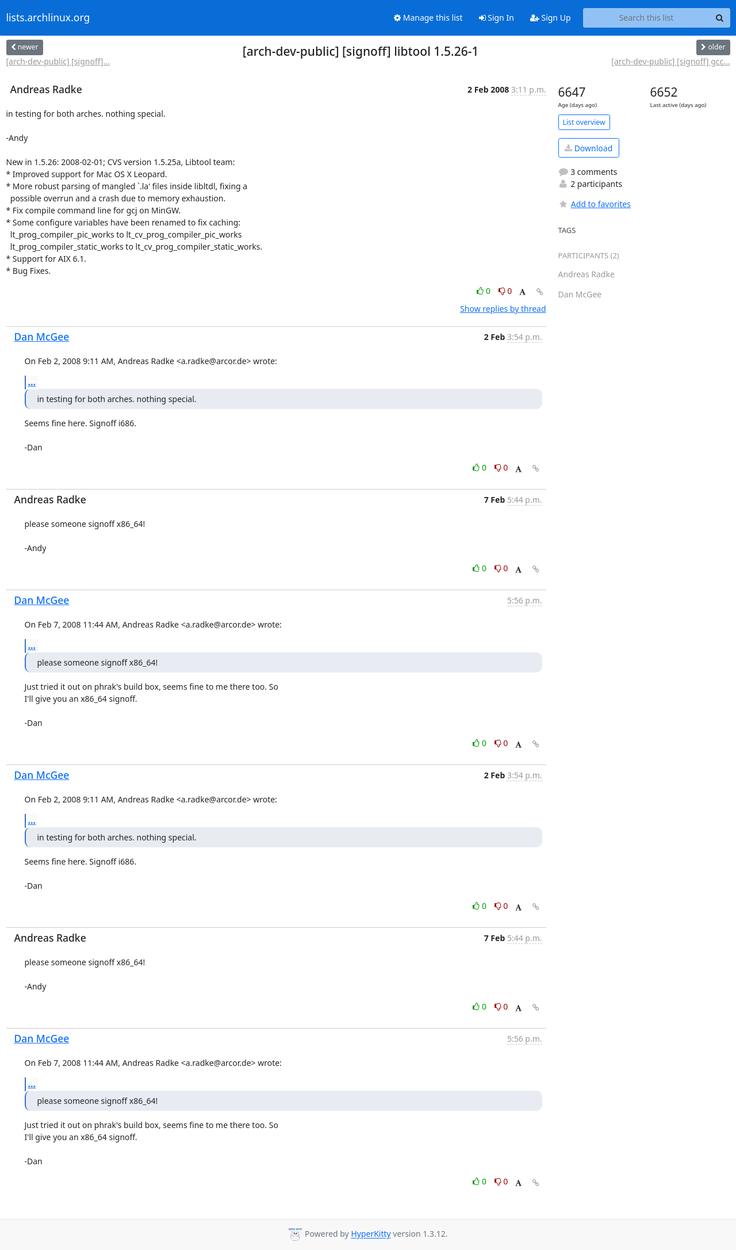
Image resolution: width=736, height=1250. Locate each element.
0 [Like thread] (484, 290)
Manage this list (428, 17)
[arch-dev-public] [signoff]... (58, 61)
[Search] (720, 18)
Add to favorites (594, 203)
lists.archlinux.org (48, 18)
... (32, 382)
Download (588, 148)
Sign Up (550, 17)
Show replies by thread (503, 308)
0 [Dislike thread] (505, 290)
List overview (584, 122)
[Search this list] (646, 18)
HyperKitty (370, 1234)
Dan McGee (42, 336)
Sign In (496, 17)
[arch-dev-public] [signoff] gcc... (670, 61)
